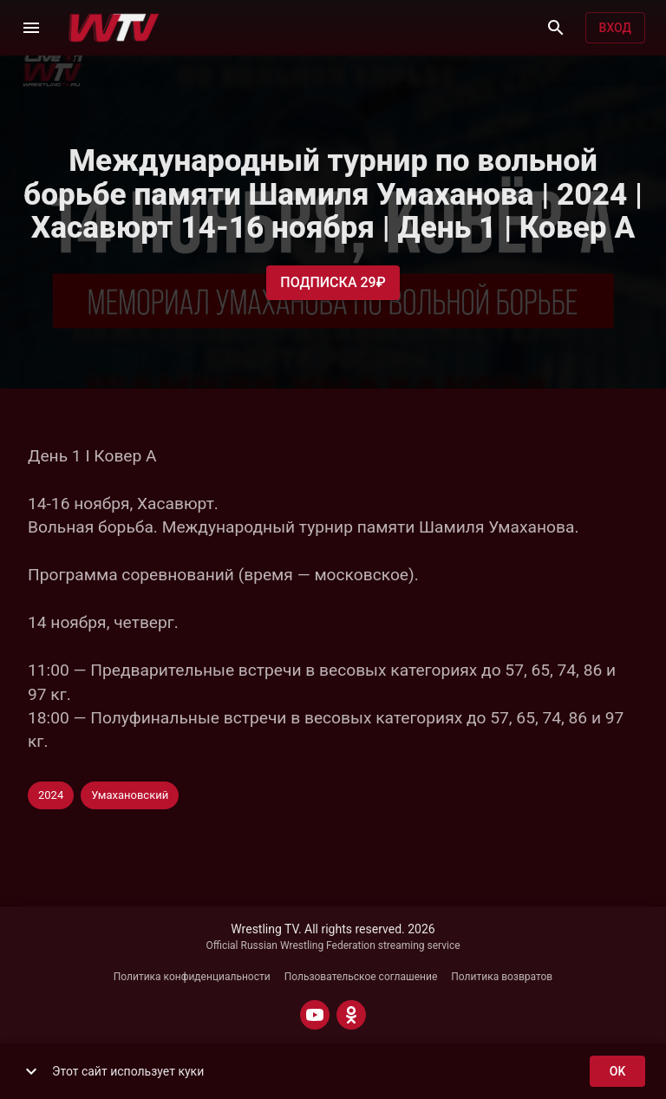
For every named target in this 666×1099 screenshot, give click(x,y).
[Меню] (31, 28)
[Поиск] (556, 28)
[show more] (31, 1071)
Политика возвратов (501, 977)
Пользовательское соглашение (361, 977)
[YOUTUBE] (315, 1015)
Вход (615, 28)
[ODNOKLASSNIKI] (351, 1015)
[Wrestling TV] (114, 28)
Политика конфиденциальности (192, 977)
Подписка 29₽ (332, 282)
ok (617, 1072)
